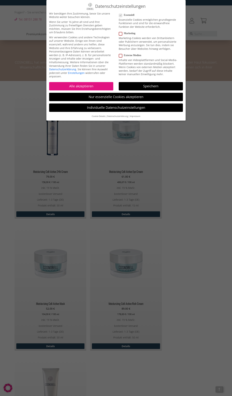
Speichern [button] (150, 86)
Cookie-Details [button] (98, 116)
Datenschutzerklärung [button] (117, 116)
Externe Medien (131, 55)
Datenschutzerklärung (62, 69)
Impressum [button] (135, 116)
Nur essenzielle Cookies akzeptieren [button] (116, 96)
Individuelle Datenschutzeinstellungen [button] (116, 107)
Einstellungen (76, 72)
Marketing (128, 33)
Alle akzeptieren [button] (81, 86)
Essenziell (128, 14)
